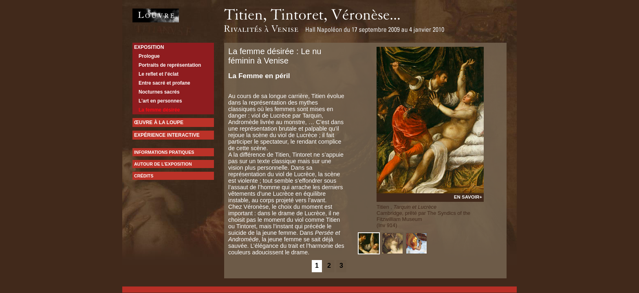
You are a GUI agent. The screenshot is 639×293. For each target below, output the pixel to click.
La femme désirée (159, 110)
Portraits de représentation (170, 65)
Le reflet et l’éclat (158, 74)
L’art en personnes (160, 101)
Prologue (149, 56)
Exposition (149, 47)
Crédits (143, 175)
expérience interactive (167, 135)
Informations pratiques (164, 152)
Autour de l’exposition (163, 164)
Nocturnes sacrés (159, 92)
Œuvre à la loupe (158, 122)
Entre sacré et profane (164, 83)
